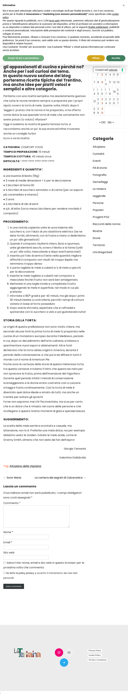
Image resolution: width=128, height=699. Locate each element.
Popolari (98, 210)
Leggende (99, 196)
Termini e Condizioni (97, 664)
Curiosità (98, 154)
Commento (11, 503)
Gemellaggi (100, 182)
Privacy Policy (95, 655)
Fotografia (99, 175)
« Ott (102, 122)
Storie (96, 238)
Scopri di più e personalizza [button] (23, 58)
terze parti (54, 20)
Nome (8, 536)
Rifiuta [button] (96, 58)
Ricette (97, 231)
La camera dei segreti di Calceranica (60, 478)
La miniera (99, 189)
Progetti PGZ (101, 217)
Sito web (8, 556)
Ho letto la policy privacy (20, 577)
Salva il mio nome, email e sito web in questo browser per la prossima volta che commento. (43, 569)
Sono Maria (12, 478)
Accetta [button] (116, 58)
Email (7, 546)
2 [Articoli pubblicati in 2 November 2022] (102, 75)
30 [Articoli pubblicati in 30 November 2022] (102, 111)
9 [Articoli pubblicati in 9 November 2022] (102, 82)
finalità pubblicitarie (98, 27)
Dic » (111, 122)
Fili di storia (100, 168)
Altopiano (99, 147)
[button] (123, 5)
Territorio (99, 245)
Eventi (97, 161)
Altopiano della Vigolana (25, 466)
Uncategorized (102, 252)
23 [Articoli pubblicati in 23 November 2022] (102, 101)
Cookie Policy (95, 659)
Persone (98, 203)
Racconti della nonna (106, 224)
